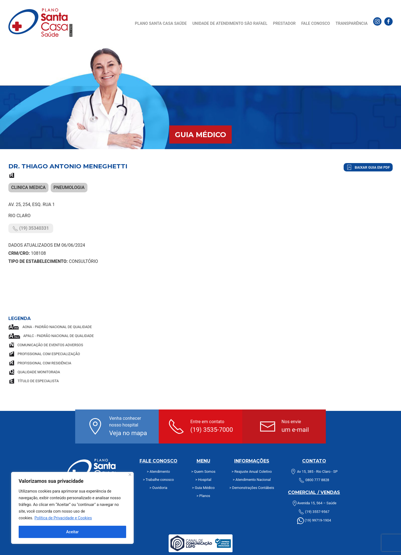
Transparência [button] (352, 23)
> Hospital (203, 480)
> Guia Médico (203, 488)
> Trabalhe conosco (158, 480)
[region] (72, 508)
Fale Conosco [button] (315, 23)
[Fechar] (130, 474)
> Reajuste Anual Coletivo (252, 471)
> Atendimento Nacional (252, 480)
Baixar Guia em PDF (368, 167)
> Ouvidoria (158, 488)
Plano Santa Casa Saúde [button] (161, 23)
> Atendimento (158, 471)
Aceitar (72, 532)
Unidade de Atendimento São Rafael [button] (230, 23)
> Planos (203, 496)
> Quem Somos (203, 471)
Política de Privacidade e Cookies (63, 518)
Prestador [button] (284, 23)
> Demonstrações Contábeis (251, 488)
